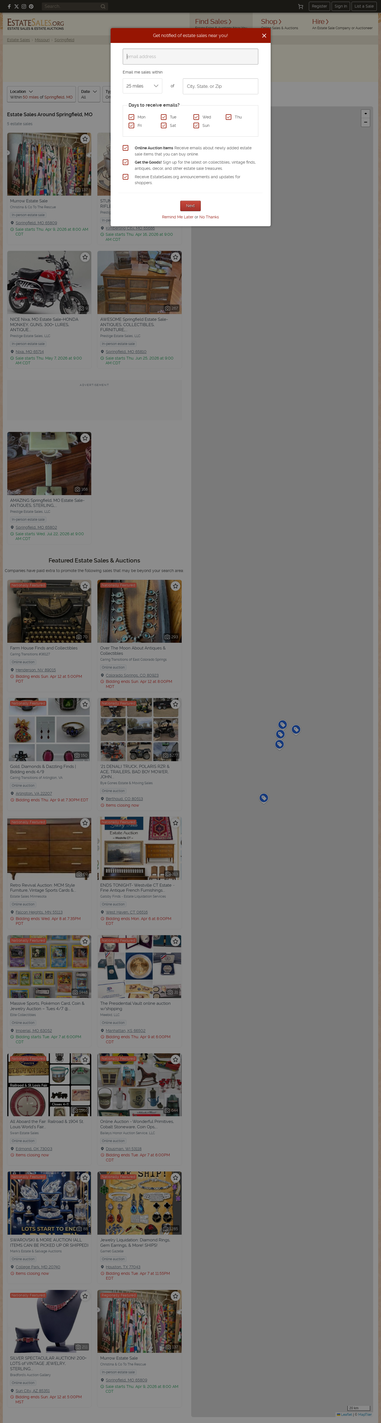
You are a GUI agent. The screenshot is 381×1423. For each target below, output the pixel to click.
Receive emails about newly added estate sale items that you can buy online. (193, 151)
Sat (173, 125)
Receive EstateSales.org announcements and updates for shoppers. (187, 180)
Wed (206, 117)
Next (190, 205)
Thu (238, 117)
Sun (205, 125)
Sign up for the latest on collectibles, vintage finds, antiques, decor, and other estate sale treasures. (195, 165)
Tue (173, 117)
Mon (141, 117)
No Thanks (209, 217)
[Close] (264, 35)
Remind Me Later (177, 217)
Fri (140, 125)
